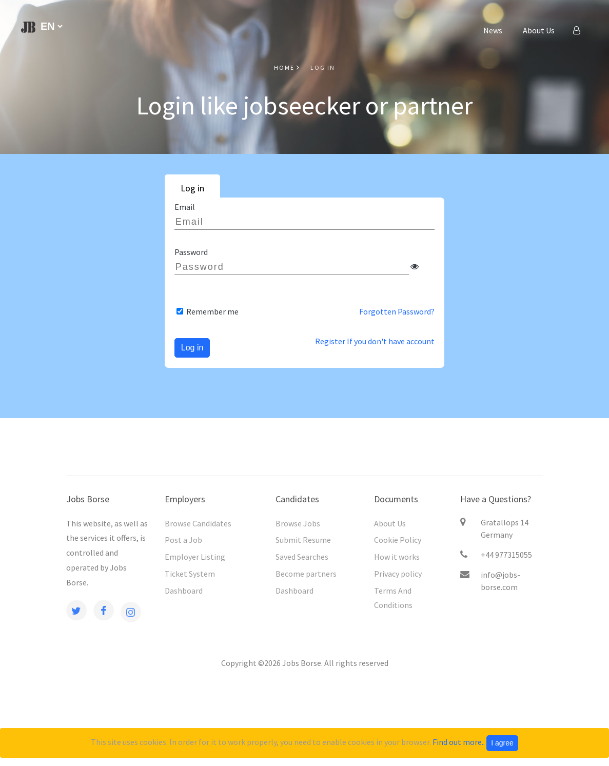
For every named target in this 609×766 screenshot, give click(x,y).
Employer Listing (195, 557)
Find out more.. (459, 742)
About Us (539, 30)
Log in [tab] (192, 188)
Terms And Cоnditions (393, 598)
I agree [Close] (502, 743)
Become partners (306, 573)
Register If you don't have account (375, 341)
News (492, 30)
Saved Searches (302, 557)
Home (287, 67)
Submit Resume (303, 540)
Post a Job (183, 540)
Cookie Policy (397, 540)
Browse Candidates (198, 523)
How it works (397, 557)
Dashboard (184, 590)
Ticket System (190, 573)
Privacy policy (398, 573)
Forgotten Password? (397, 311)
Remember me (212, 311)
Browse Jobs (298, 523)
